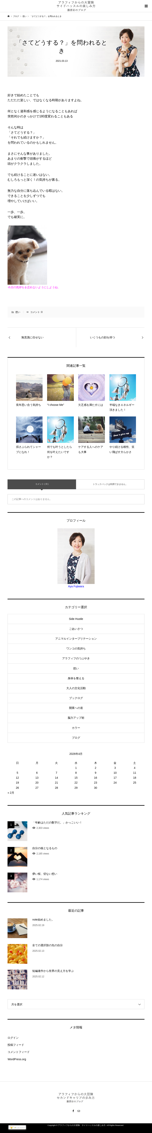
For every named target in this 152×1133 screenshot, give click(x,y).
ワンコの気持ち (76, 648)
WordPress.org (17, 1059)
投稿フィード (16, 1044)
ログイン (13, 1037)
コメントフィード (19, 1051)
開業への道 (76, 707)
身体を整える (76, 678)
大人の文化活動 (76, 688)
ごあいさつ (76, 628)
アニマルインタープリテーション (76, 638)
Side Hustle (76, 618)
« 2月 (11, 792)
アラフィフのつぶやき (76, 658)
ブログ (76, 737)
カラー (76, 727)
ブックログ (76, 698)
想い (17, 312)
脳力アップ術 (76, 717)
